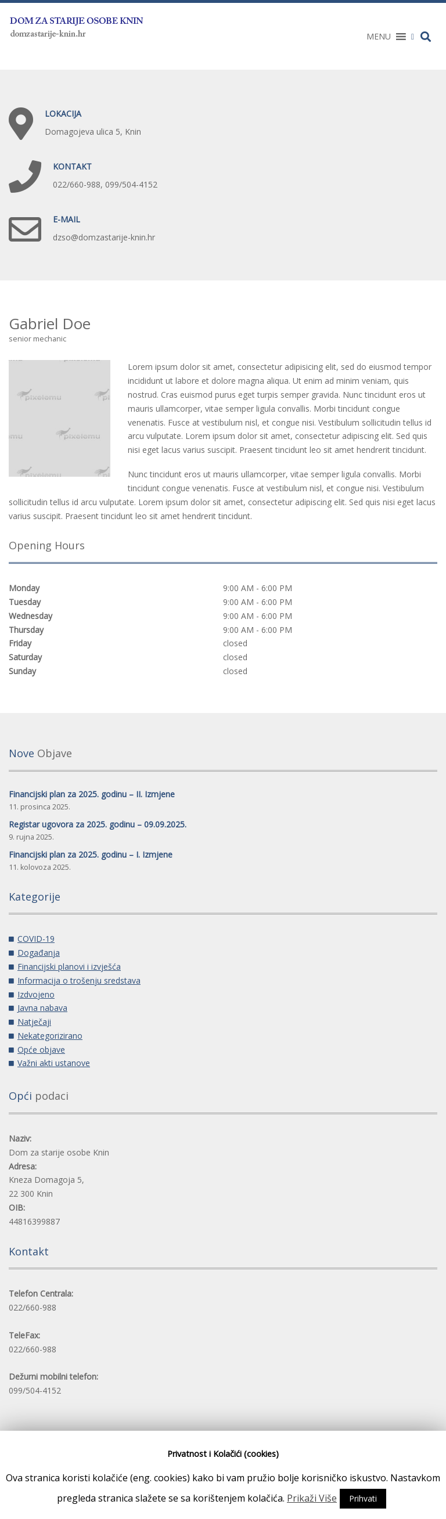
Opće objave (41, 1049)
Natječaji (34, 1021)
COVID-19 (36, 938)
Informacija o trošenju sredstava (79, 980)
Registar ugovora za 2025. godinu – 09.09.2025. (97, 824)
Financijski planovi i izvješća (69, 966)
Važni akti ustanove (53, 1062)
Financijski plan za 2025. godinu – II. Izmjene (92, 794)
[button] (378, 36)
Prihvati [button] (363, 1498)
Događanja (38, 952)
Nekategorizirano (49, 1035)
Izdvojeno (36, 994)
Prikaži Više (312, 1498)
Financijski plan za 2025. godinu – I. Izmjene (90, 854)
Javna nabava (42, 1007)
